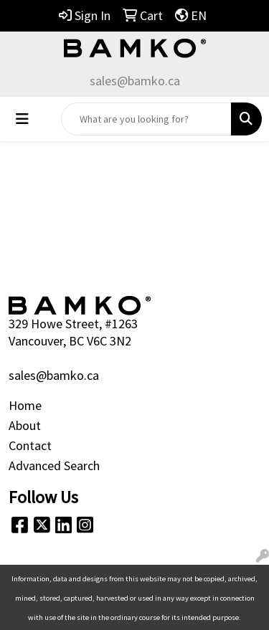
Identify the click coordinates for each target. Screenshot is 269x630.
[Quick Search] (146, 118)
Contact (30, 445)
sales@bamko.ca (135, 80)
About (25, 425)
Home (25, 405)
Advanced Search (54, 465)
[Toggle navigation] (22, 119)
